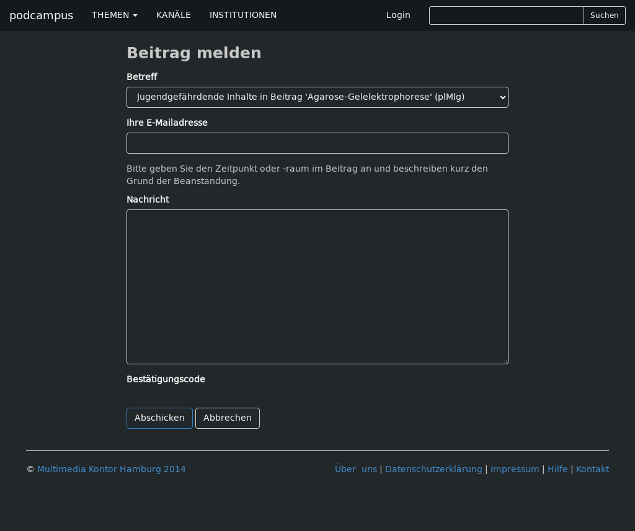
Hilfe (558, 469)
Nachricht (148, 200)
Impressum (515, 469)
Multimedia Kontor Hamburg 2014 (111, 469)
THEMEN (115, 15)
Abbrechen (227, 418)
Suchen (604, 15)
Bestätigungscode (166, 379)
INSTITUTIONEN (243, 15)
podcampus (41, 15)
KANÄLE (173, 15)
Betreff (142, 77)
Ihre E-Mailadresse (167, 123)
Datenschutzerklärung (433, 469)
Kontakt (592, 469)
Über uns (356, 469)
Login (398, 15)
